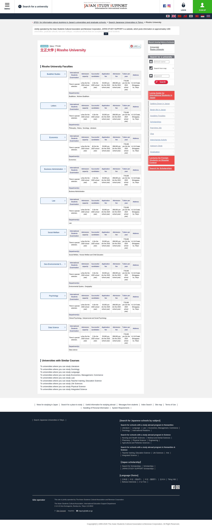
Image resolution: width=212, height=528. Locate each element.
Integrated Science (129, 455)
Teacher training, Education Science (136, 453)
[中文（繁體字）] (185, 16)
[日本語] (168, 16)
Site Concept (60, 511)
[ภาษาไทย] (208, 16)
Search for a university (33, 6)
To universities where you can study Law (57, 378)
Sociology (126, 430)
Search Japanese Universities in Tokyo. (49, 420)
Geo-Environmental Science (55, 264)
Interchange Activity (158, 140)
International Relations (141, 430)
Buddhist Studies (53, 74)
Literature (126, 428)
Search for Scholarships (161, 168)
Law (53, 201)
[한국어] (191, 16)
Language (136, 428)
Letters (53, 106)
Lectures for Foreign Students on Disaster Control (159, 160)
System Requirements (120, 408)
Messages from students (128, 405)
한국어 (162, 479)
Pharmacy (126, 440)
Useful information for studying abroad (100, 405)
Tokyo (52, 46)
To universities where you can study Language (60, 372)
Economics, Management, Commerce (163, 428)
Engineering (153, 440)
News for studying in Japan (47, 405)
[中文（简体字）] (179, 16)
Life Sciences (158, 453)
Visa (152, 134)
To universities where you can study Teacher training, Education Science (71, 381)
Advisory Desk (156, 146)
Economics (53, 137)
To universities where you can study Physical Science (63, 386)
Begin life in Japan (158, 110)
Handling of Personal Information (96, 408)
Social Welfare (53, 232)
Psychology (53, 296)
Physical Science (139, 440)
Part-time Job (156, 128)
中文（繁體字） (151, 479)
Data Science (53, 327)
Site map (158, 405)
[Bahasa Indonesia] (202, 16)
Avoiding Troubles (157, 116)
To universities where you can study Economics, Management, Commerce (71, 375)
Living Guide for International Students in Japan (161, 95)
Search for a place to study (71, 405)
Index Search (146, 405)
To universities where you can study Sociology (59, 369)
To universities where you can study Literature (59, 366)
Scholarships (155, 122)
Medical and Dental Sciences (159, 438)
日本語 (124, 479)
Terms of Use (170, 405)
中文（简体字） (136, 479)
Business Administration (53, 169)
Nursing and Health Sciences (133, 438)
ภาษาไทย (142, 482)
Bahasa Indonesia (129, 482)
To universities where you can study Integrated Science (63, 389)
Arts (167, 453)
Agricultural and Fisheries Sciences (136, 443)
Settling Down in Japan (160, 104)
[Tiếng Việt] (197, 16)
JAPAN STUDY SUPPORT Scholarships (138, 469)
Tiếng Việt (172, 479)
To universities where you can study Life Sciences (61, 383)
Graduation (155, 152)
